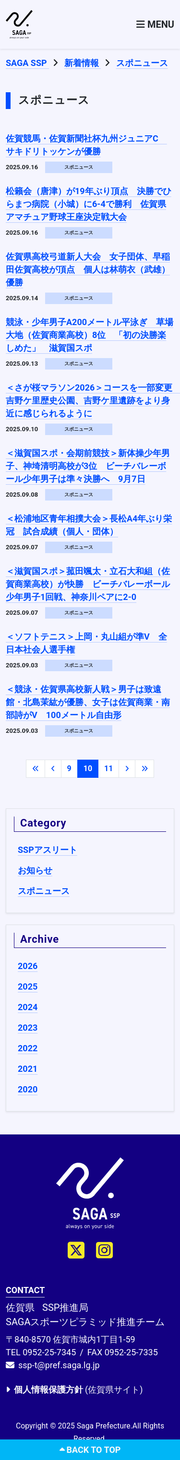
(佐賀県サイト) (74, 1389)
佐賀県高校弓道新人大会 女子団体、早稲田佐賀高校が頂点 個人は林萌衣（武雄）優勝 (88, 269)
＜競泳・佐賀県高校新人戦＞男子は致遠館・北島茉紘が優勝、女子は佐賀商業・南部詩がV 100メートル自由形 (88, 702)
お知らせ (35, 870)
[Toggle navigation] (155, 24)
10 (88, 768)
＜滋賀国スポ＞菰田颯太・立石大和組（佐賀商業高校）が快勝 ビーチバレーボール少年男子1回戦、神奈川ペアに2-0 (88, 584)
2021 (27, 1069)
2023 (27, 1028)
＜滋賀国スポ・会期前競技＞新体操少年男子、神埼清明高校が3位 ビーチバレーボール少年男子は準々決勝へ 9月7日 (88, 466)
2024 (27, 1007)
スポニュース (44, 891)
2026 (27, 966)
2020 (27, 1089)
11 (108, 768)
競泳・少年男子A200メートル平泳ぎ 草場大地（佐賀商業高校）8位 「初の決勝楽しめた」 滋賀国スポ (89, 335)
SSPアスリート (47, 850)
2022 (27, 1048)
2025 (27, 986)
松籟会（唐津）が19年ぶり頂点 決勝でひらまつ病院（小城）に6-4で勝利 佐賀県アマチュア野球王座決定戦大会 (88, 204)
